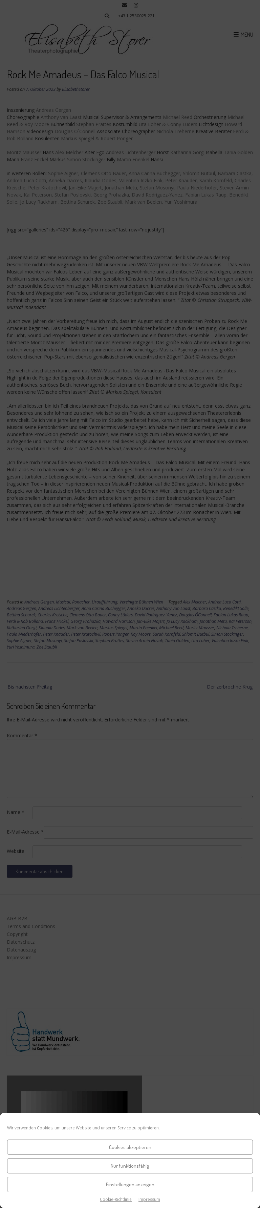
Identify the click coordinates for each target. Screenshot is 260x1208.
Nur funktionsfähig (130, 1166)
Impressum (149, 1199)
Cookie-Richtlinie (116, 1199)
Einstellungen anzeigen (130, 1184)
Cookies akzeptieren (130, 1147)
